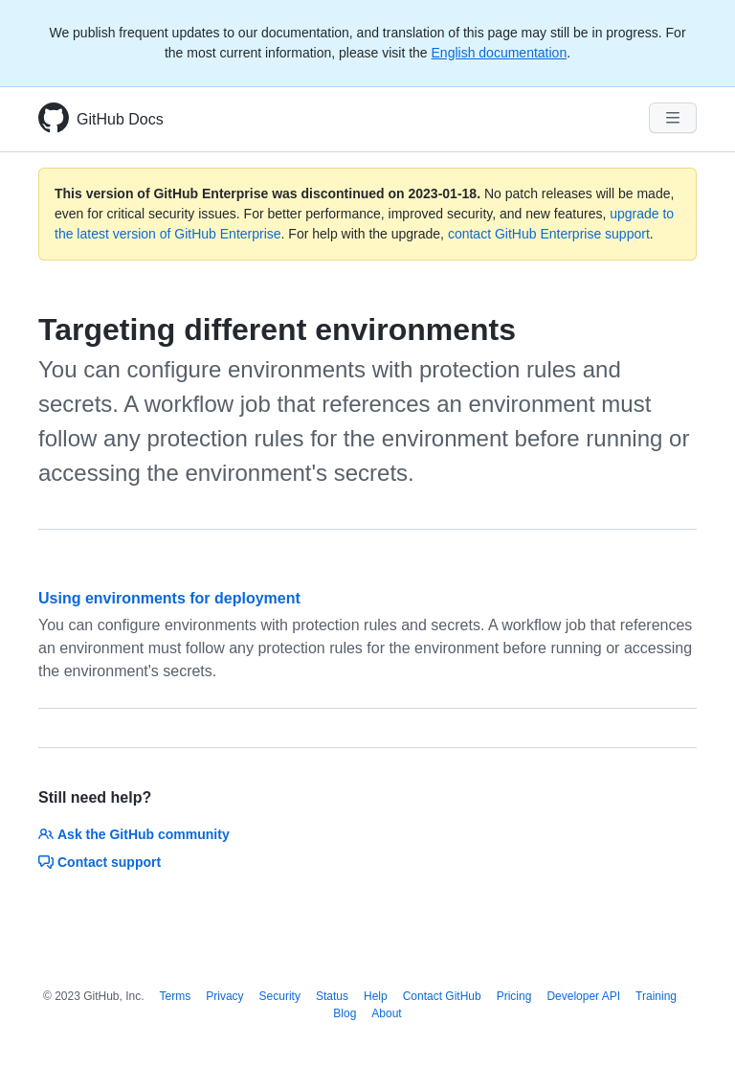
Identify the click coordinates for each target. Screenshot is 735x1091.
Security (280, 996)
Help (376, 996)
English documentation (500, 52)
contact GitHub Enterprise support (549, 233)
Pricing (514, 996)
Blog (344, 1013)
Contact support (99, 862)
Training (656, 996)
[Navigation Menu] (673, 117)
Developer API (583, 996)
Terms (175, 996)
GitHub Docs (120, 119)
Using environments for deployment (169, 598)
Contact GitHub (442, 996)
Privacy (224, 996)
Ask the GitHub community (134, 834)
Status (332, 996)
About (386, 1013)
